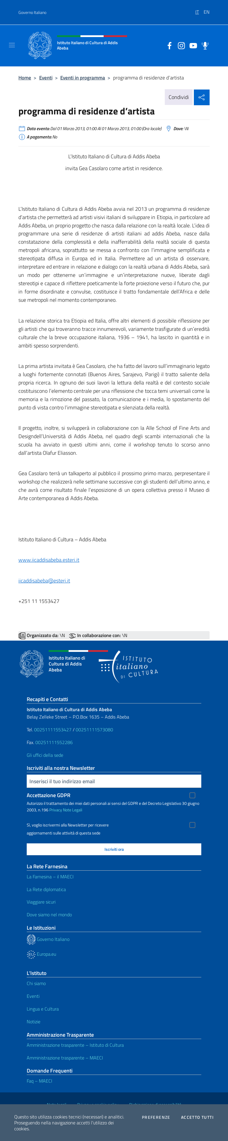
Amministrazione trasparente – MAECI (65, 1057)
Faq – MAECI (39, 1080)
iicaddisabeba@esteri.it (44, 581)
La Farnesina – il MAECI (50, 876)
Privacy (55, 810)
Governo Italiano (32, 12)
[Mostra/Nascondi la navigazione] (11, 45)
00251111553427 (53, 729)
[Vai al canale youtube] (192, 45)
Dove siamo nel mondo (49, 914)
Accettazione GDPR (48, 795)
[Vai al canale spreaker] (204, 45)
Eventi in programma (82, 77)
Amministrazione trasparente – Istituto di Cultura (75, 1045)
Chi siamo (36, 983)
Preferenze (156, 1117)
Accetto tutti (197, 1117)
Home (24, 77)
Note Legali (72, 810)
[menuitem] (199, 9)
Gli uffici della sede (45, 755)
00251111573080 (94, 729)
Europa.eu (41, 954)
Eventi (46, 77)
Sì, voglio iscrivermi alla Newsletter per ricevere (68, 825)
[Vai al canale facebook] (168, 45)
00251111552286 (54, 742)
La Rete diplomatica (46, 889)
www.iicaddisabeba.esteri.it (48, 560)
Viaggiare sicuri (41, 901)
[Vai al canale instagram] (180, 45)
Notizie (33, 1021)
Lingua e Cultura (43, 1008)
